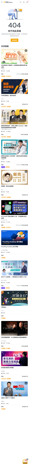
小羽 (2, 310)
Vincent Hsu (4, 220)
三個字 (2, 159)
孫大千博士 (4, 280)
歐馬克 (2, 68)
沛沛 (2, 99)
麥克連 (2, 371)
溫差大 (2, 401)
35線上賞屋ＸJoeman (6, 129)
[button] (2, 2)
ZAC (2, 189)
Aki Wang (3, 341)
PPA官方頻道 (4, 250)
